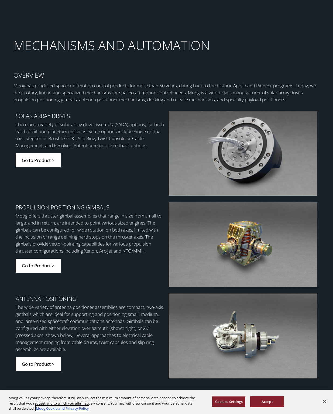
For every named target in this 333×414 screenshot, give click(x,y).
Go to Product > (38, 160)
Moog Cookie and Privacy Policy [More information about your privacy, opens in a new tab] (62, 408)
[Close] (324, 401)
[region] (166, 402)
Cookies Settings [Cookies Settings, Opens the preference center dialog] (229, 401)
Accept (267, 401)
